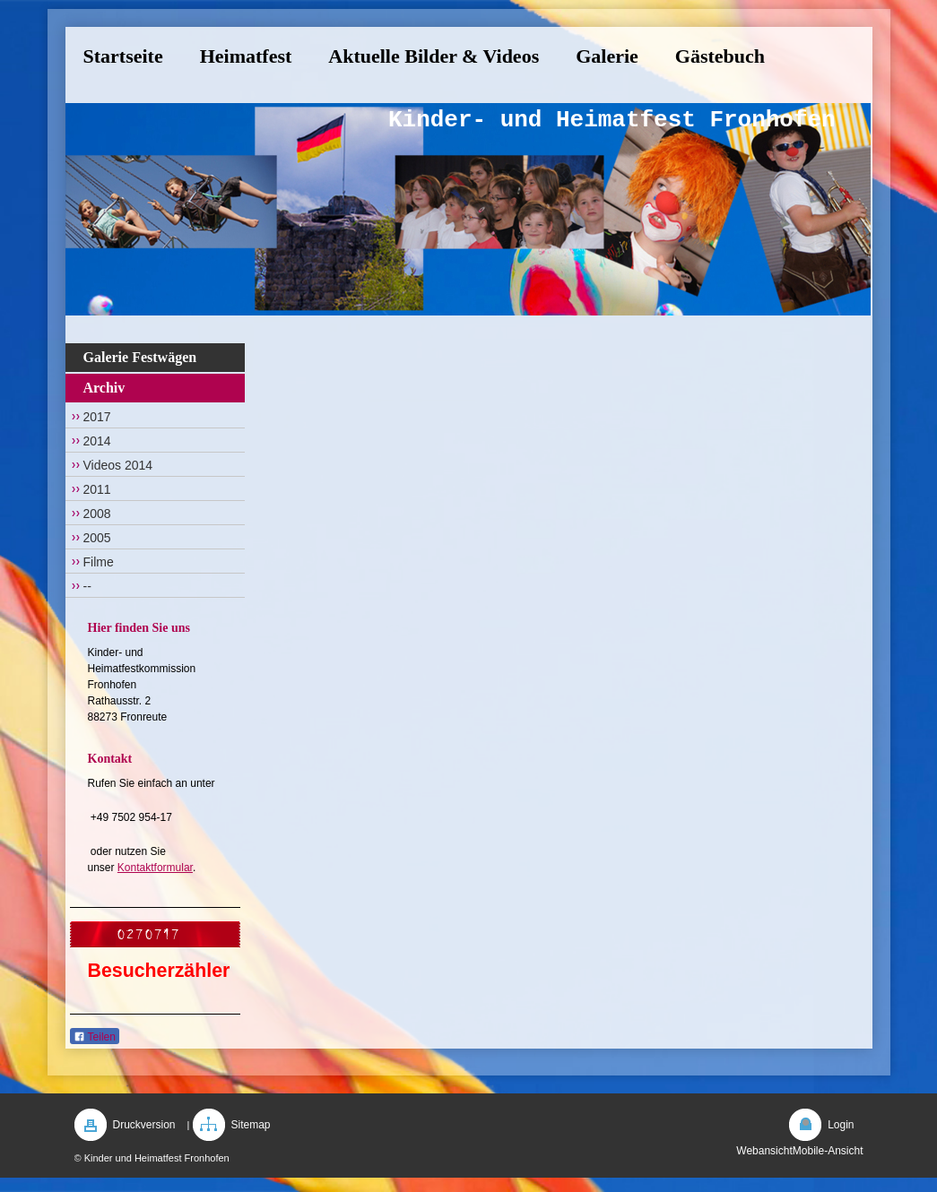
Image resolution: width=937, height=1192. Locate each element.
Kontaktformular (155, 867)
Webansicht (764, 1150)
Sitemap (251, 1125)
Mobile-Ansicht (828, 1150)
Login (841, 1125)
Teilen (95, 1037)
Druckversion (144, 1125)
